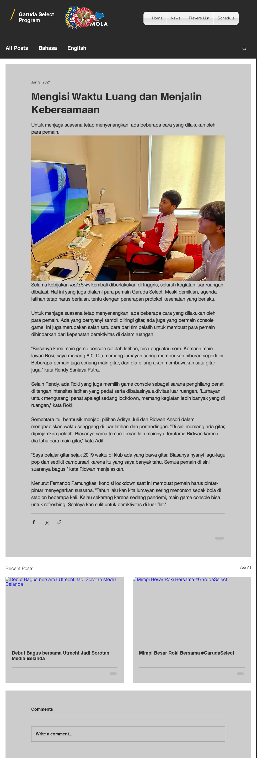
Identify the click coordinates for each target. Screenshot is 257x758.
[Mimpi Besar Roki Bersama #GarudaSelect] (192, 610)
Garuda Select (36, 14)
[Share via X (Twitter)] (46, 522)
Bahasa (48, 48)
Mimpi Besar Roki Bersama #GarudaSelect (186, 653)
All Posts (17, 48)
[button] (244, 48)
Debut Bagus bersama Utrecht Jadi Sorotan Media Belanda (60, 655)
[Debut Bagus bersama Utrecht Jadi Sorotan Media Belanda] (65, 610)
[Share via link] (59, 522)
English (76, 48)
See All (245, 567)
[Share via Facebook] (33, 522)
